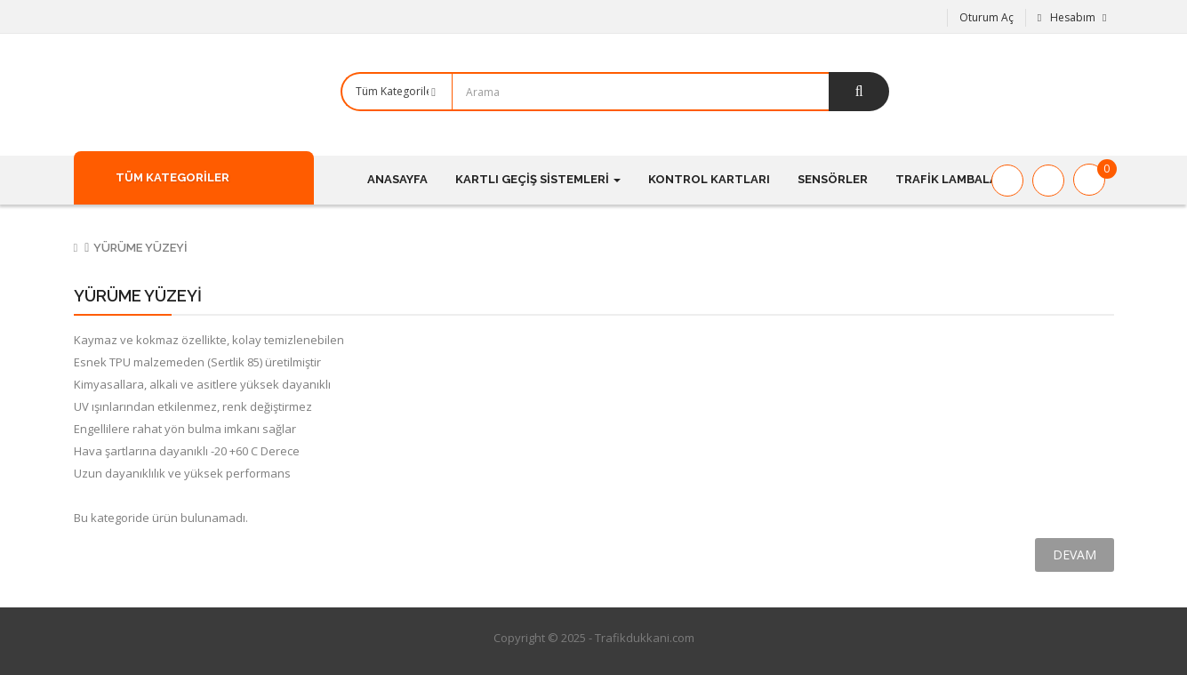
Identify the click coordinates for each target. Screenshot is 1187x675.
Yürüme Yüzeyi (140, 247)
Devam (1074, 554)
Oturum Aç (986, 17)
